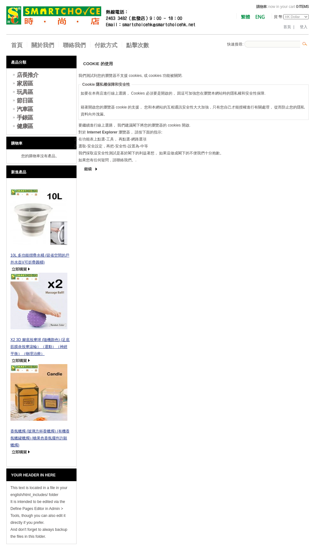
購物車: (261, 6)
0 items (302, 6)
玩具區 (25, 92)
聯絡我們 (74, 45)
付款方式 (106, 45)
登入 (303, 27)
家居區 (25, 83)
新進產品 (18, 172)
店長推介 (27, 75)
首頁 (287, 27)
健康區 (25, 126)
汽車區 (25, 109)
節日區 (25, 100)
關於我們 (42, 45)
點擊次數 (137, 45)
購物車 (16, 143)
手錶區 (25, 118)
